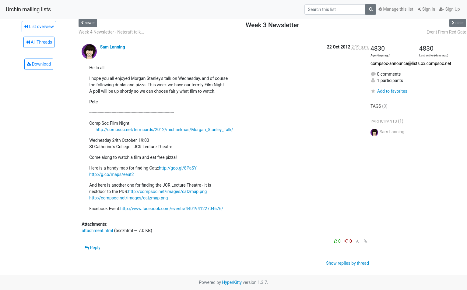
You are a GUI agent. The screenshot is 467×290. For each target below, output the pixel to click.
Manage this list (395, 9)
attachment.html (97, 230)
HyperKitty (232, 282)
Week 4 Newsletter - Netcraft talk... (111, 32)
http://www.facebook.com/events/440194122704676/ (171, 208)
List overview (39, 26)
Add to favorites (388, 91)
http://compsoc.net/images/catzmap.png (167, 191)
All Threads (39, 42)
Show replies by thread (347, 263)
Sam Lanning (112, 47)
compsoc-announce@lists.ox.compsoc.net (410, 63)
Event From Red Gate (446, 32)
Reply (92, 247)
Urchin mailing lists (28, 9)
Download (39, 64)
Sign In (426, 9)
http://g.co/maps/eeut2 (111, 174)
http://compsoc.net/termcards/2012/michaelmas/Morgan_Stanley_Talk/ (164, 129)
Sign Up (449, 9)
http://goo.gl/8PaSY (178, 168)
